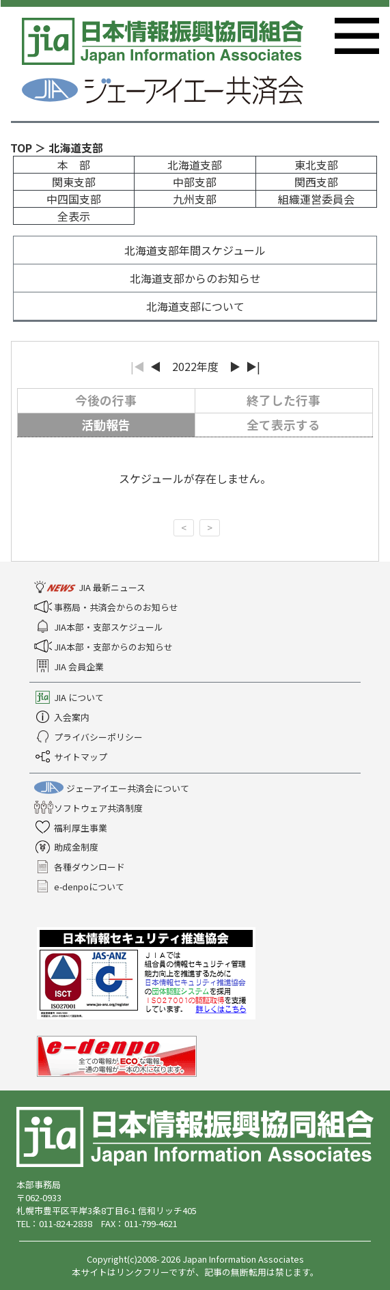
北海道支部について (195, 306)
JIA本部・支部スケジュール (100, 626)
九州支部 (195, 199)
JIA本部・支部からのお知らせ (105, 646)
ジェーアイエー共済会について (113, 788)
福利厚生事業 (72, 827)
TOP (21, 147)
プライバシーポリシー (90, 736)
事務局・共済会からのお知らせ (107, 607)
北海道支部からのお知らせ (195, 278)
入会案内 (63, 717)
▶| (253, 366)
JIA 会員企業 (70, 666)
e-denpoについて (80, 886)
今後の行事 (106, 400)
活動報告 (105, 424)
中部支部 (195, 182)
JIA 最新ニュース (91, 587)
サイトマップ (72, 756)
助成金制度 (67, 846)
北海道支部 (194, 164)
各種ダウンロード (81, 866)
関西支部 (316, 182)
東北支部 (316, 164)
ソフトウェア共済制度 (90, 807)
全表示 (73, 216)
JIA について (70, 697)
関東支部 (74, 182)
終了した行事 (283, 400)
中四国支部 (73, 199)
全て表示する (283, 424)
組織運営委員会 (316, 199)
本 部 (73, 164)
